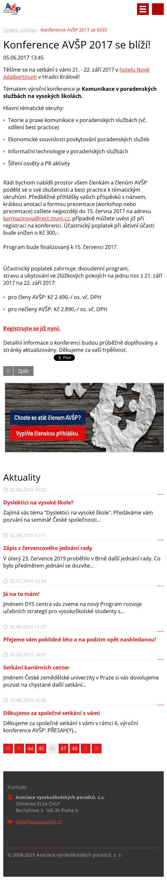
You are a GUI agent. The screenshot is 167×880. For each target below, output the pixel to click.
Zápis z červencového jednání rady (47, 548)
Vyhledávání (158, 9)
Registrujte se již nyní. (32, 328)
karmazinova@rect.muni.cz (36, 218)
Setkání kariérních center (36, 667)
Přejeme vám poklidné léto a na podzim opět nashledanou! (79, 639)
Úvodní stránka (19, 30)
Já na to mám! (21, 594)
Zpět (23, 371)
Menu (143, 9)
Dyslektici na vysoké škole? (38, 502)
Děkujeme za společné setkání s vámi (51, 713)
